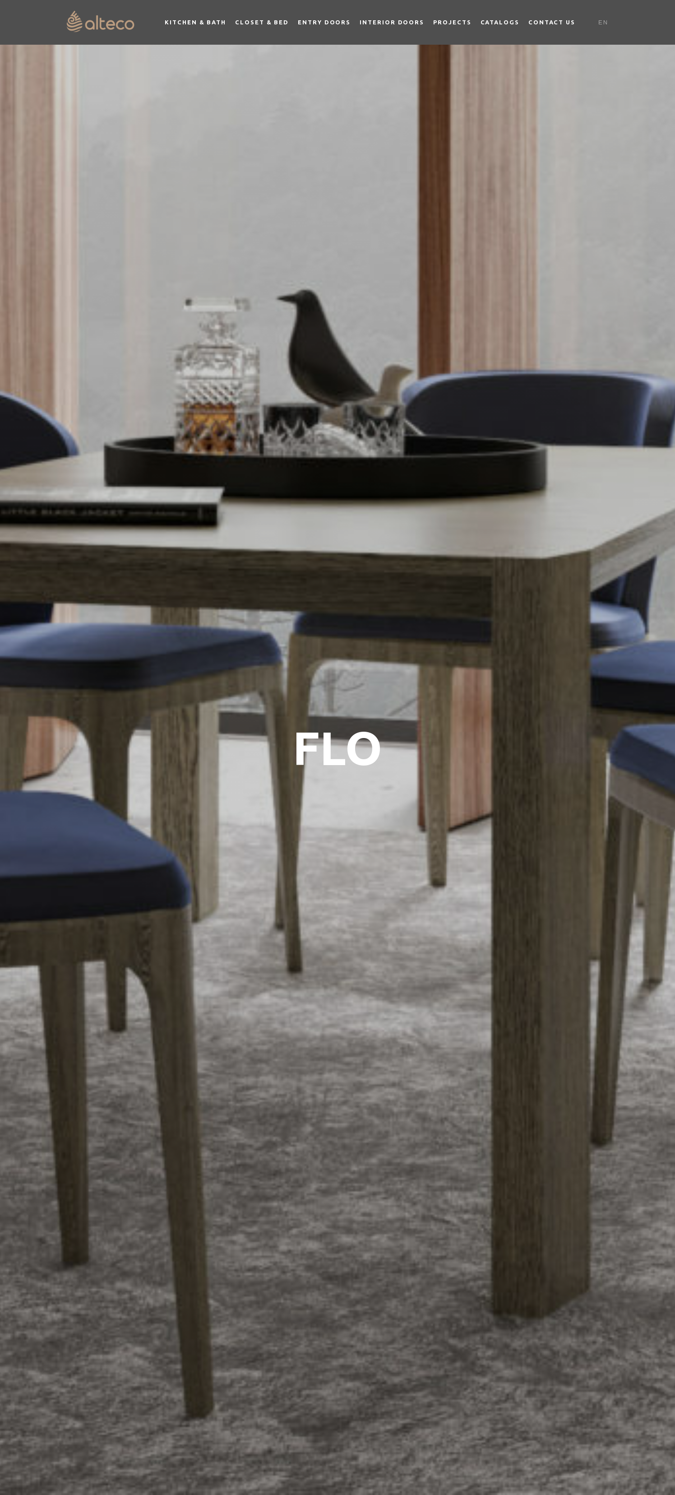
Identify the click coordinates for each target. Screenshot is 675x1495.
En (603, 22)
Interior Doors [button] (392, 22)
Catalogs (500, 22)
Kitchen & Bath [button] (195, 22)
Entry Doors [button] (324, 22)
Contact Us (551, 22)
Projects (452, 22)
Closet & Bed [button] (262, 22)
